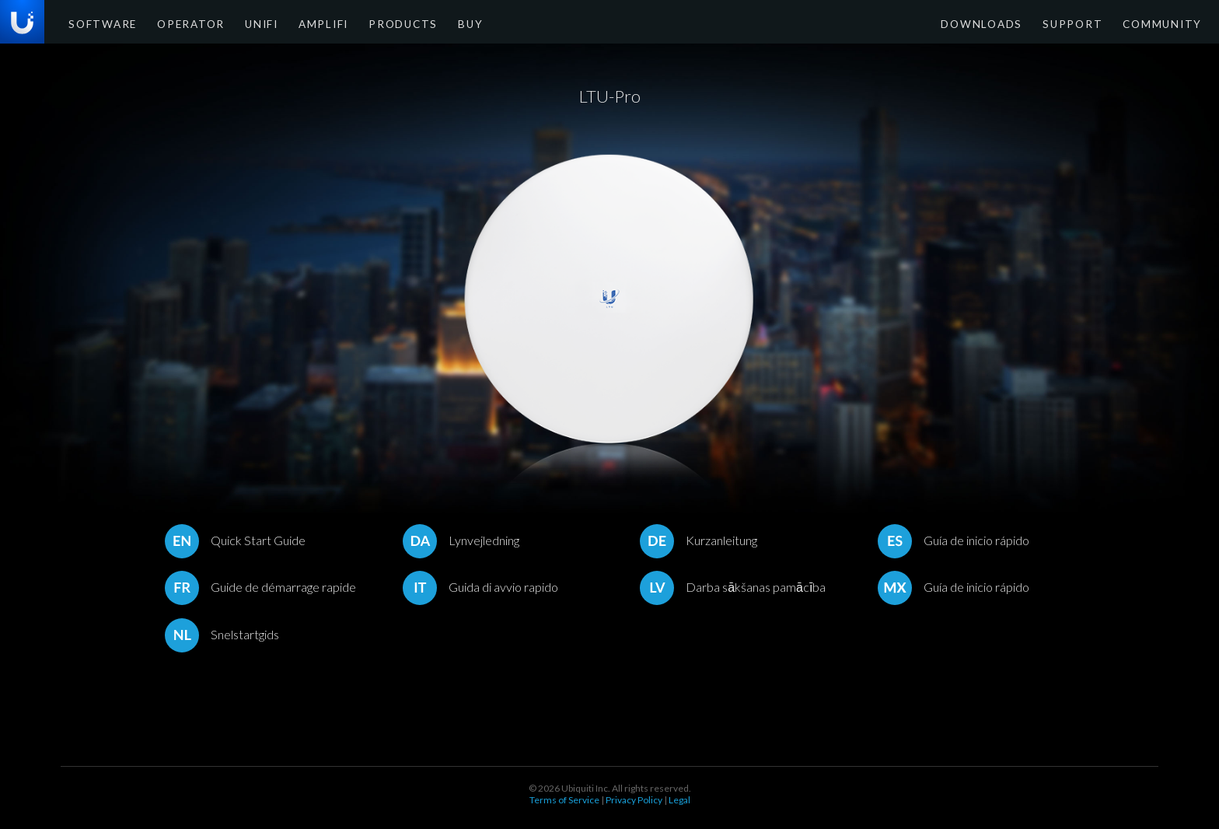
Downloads (1009, 23)
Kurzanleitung (698, 540)
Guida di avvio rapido (480, 586)
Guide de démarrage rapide (260, 586)
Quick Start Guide (235, 540)
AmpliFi (294, 23)
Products (364, 23)
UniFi (238, 23)
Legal (679, 800)
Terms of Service (564, 800)
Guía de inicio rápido (953, 540)
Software (97, 23)
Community (1167, 23)
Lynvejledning (461, 540)
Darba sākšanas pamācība (733, 586)
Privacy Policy (634, 800)
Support (1088, 23)
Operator (175, 23)
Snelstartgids (222, 634)
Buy (424, 23)
